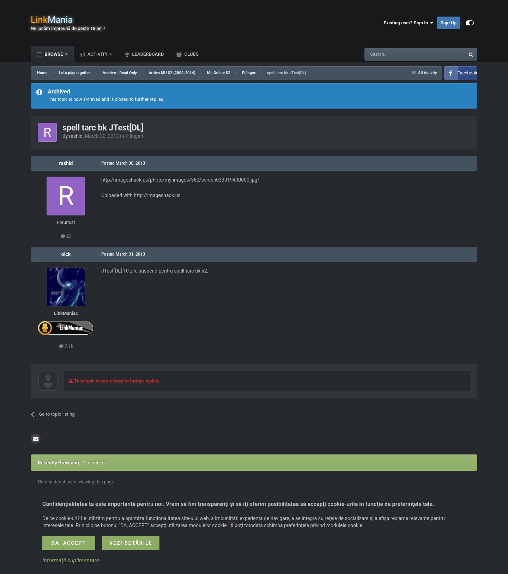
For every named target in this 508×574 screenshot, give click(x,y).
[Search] (397, 54)
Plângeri (134, 136)
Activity (97, 54)
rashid (76, 136)
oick (66, 254)
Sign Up (448, 22)
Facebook (467, 72)
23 (66, 236)
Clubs (190, 54)
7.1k (66, 346)
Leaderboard (147, 54)
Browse (53, 54)
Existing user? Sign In (409, 23)
